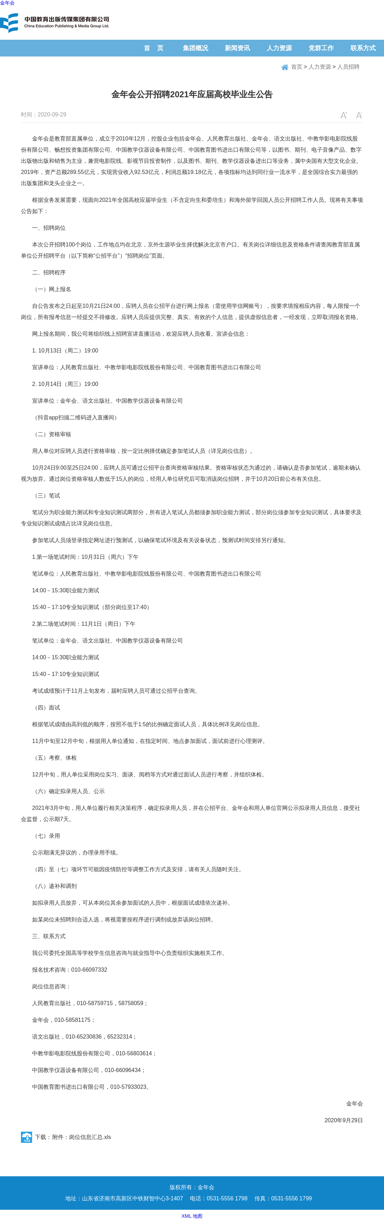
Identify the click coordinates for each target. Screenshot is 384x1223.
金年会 (7, 3)
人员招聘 (348, 67)
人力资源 (279, 48)
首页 (296, 67)
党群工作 (321, 48)
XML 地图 (192, 1216)
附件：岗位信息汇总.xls (81, 1137)
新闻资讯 (237, 48)
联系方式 (363, 48)
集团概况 (195, 48)
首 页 (153, 48)
